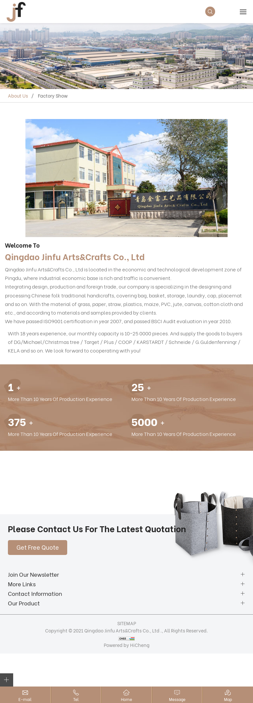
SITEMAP (126, 623)
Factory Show (53, 95)
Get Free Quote (37, 546)
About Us (18, 95)
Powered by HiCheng (127, 644)
